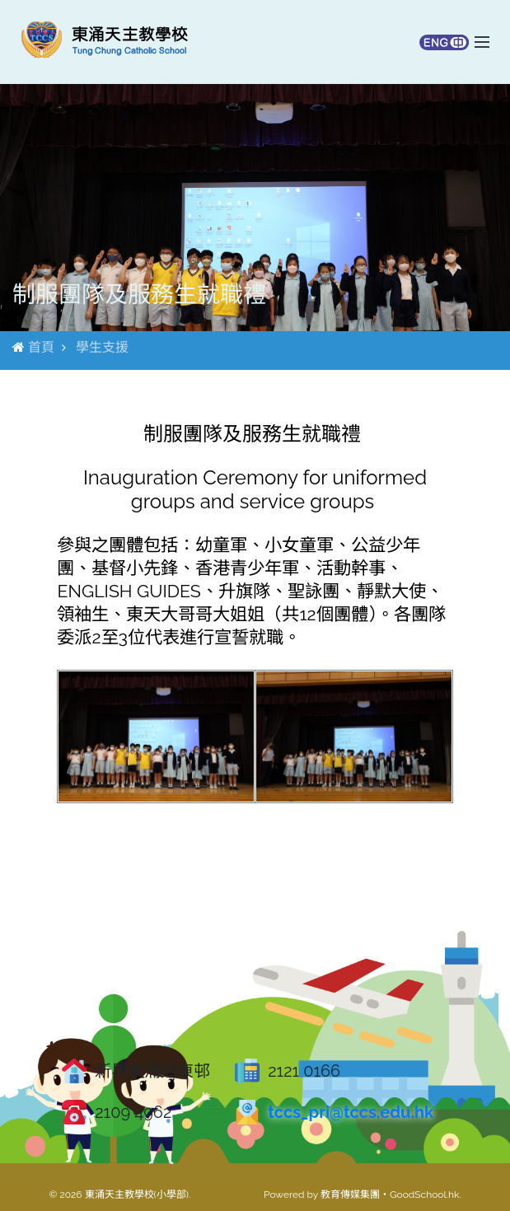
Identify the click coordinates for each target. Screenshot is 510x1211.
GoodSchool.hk (424, 1194)
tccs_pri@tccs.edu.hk (350, 1112)
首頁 (41, 347)
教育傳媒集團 (350, 1194)
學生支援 (102, 347)
